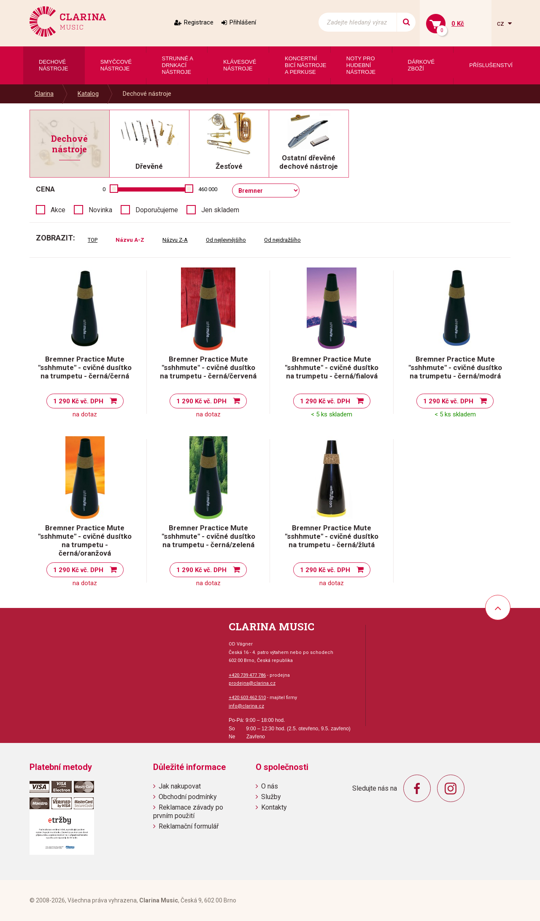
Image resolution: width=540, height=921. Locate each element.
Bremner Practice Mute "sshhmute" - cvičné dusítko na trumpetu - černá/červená (208, 367)
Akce (58, 210)
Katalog (88, 93)
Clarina (44, 93)
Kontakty (274, 807)
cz (501, 23)
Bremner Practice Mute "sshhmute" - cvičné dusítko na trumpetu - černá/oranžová (85, 540)
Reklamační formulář (189, 826)
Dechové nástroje (147, 93)
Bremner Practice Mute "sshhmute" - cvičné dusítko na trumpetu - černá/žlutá (331, 536)
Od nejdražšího (282, 240)
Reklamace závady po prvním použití (188, 811)
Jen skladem (220, 210)
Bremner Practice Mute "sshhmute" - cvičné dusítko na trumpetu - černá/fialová (331, 367)
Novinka (100, 210)
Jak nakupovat (180, 786)
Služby (271, 797)
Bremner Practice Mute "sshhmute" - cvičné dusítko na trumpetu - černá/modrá (455, 367)
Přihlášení (243, 22)
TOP (92, 240)
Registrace (198, 22)
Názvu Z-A (175, 240)
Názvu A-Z (130, 240)
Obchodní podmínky (188, 797)
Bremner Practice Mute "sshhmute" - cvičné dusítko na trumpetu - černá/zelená (208, 536)
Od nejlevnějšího (226, 240)
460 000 (207, 189)
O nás (269, 786)
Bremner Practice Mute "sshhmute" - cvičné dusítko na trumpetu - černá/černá (85, 367)
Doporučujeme (156, 210)
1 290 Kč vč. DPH (78, 401)
